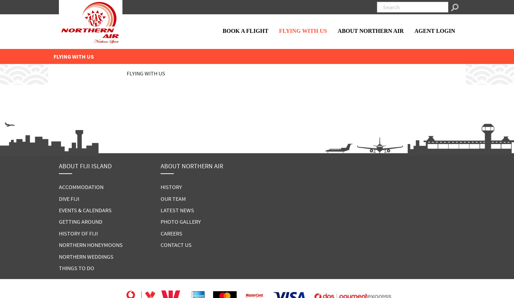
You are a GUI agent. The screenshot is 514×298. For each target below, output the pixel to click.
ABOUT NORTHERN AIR (371, 31)
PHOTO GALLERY (181, 221)
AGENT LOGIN (434, 31)
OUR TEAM (173, 198)
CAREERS (171, 233)
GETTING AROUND (80, 221)
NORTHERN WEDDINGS (86, 256)
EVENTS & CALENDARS (85, 210)
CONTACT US (176, 244)
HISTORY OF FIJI (78, 233)
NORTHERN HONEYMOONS (91, 244)
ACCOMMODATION (81, 186)
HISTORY (171, 186)
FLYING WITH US (303, 31)
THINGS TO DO (76, 268)
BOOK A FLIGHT (245, 31)
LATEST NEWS (177, 210)
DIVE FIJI (69, 198)
